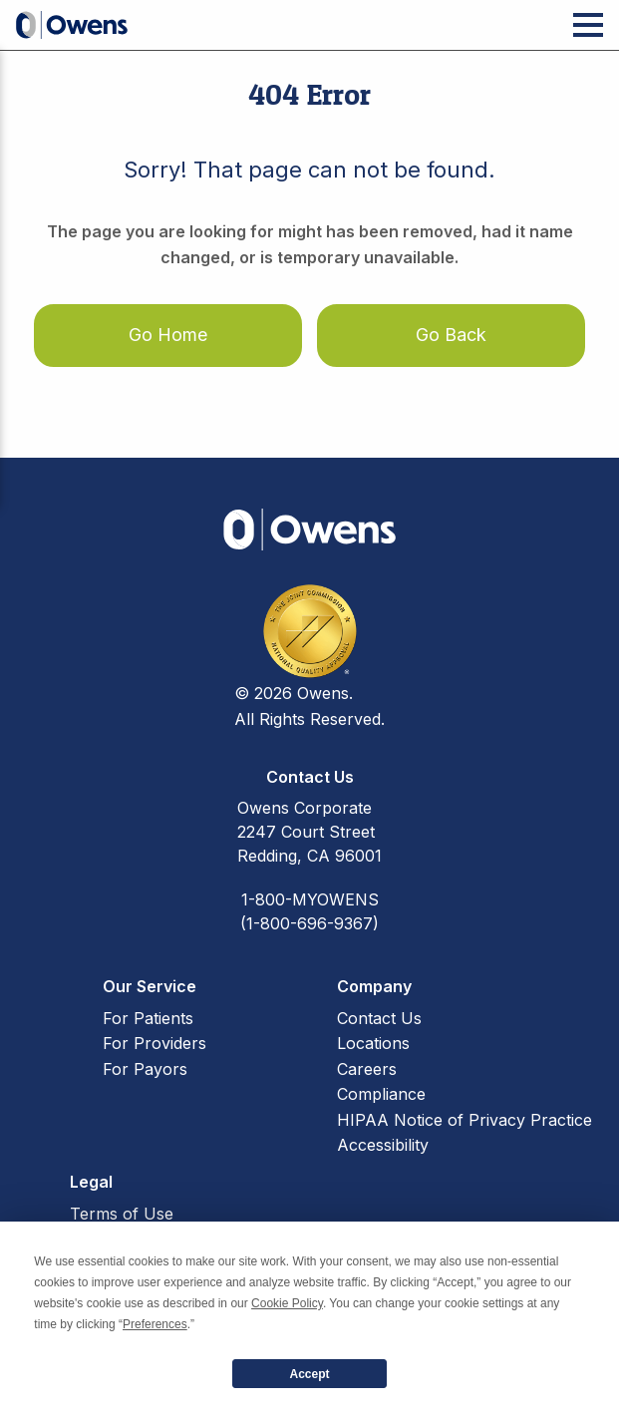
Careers (367, 1069)
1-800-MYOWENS (310, 899)
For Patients (148, 1018)
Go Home (168, 334)
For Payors (145, 1069)
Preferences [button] (155, 1324)
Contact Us (379, 1018)
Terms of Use (121, 1214)
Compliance (381, 1094)
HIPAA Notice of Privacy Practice (464, 1120)
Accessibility (383, 1145)
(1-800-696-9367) (309, 923)
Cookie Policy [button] (287, 1303)
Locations (373, 1043)
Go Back (451, 334)
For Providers (154, 1043)
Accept (309, 1374)
